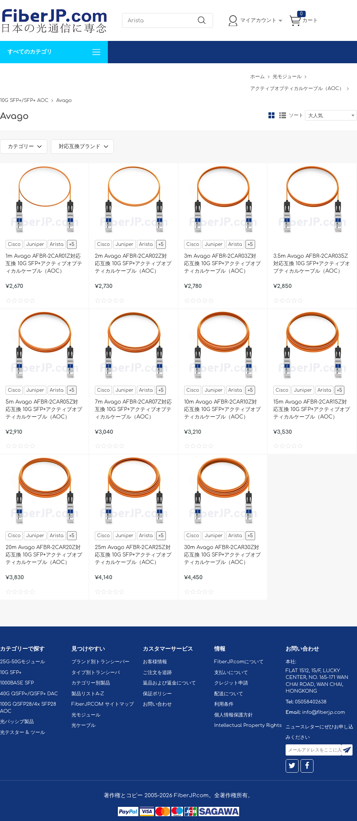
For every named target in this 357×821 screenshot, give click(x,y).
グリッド (271, 115)
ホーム (257, 76)
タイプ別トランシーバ (95, 672)
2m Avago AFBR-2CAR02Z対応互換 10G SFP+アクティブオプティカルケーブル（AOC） (133, 263)
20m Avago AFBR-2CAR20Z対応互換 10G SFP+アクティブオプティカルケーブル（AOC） (44, 555)
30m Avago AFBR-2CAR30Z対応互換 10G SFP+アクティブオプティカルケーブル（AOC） (222, 555)
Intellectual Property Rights (248, 725)
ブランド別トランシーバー (100, 661)
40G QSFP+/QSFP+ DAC (29, 693)
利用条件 (224, 704)
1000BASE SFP (17, 683)
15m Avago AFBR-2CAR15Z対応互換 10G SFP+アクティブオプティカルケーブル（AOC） (311, 409)
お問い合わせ (114, 74)
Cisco (14, 244)
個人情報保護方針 (233, 715)
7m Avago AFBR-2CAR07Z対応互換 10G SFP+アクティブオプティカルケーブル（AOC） (133, 409)
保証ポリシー (157, 693)
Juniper (35, 244)
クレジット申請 (231, 683)
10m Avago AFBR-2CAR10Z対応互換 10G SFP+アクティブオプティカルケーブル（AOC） (222, 409)
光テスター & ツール (22, 732)
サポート (79, 74)
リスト (282, 115)
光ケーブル (83, 725)
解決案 (12, 74)
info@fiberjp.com (323, 712)
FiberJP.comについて (166, 74)
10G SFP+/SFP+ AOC (24, 100)
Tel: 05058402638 (224, 74)
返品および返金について (169, 683)
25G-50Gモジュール (22, 661)
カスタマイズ (44, 74)
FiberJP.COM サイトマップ (102, 704)
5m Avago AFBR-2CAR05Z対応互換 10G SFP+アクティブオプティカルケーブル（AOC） (44, 409)
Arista (57, 244)
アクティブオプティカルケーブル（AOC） (297, 88)
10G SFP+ (11, 672)
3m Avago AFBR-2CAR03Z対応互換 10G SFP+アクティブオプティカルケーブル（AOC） (222, 263)
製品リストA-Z (87, 693)
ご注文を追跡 (157, 672)
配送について (228, 693)
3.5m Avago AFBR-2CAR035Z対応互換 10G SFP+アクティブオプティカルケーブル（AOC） (311, 263)
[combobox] (331, 115)
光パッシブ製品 (17, 721)
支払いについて (231, 672)
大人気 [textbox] (315, 115)
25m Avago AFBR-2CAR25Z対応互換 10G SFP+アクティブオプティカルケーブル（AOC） (133, 555)
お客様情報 (155, 661)
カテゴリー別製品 (90, 683)
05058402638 (311, 702)
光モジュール (287, 76)
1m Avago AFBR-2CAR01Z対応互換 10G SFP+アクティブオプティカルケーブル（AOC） (44, 263)
